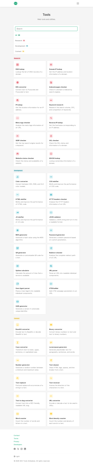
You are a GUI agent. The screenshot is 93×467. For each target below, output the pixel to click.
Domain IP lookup (55, 69)
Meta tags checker (23, 123)
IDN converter (21, 87)
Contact (17, 435)
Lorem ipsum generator (58, 347)
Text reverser (54, 383)
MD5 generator (21, 235)
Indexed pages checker (58, 87)
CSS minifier (54, 181)
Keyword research (56, 105)
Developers (18, 444)
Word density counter (57, 418)
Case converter (22, 347)
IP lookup (19, 105)
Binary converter (55, 329)
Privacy (16, 441)
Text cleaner (54, 365)
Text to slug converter (24, 401)
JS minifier (20, 217)
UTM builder (53, 288)
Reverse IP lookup (56, 123)
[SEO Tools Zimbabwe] (16, 3)
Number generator (23, 365)
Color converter (22, 181)
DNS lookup (20, 69)
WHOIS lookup (54, 158)
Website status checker (25, 158)
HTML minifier (21, 199)
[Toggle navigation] (77, 3)
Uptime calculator (22, 270)
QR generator (21, 253)
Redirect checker (55, 253)
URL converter (54, 401)
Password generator (57, 235)
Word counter (21, 418)
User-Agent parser (23, 288)
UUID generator (21, 306)
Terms (16, 438)
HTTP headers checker (58, 199)
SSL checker (54, 140)
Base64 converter (23, 329)
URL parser (53, 270)
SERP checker (21, 140)
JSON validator (55, 217)
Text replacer (21, 383)
